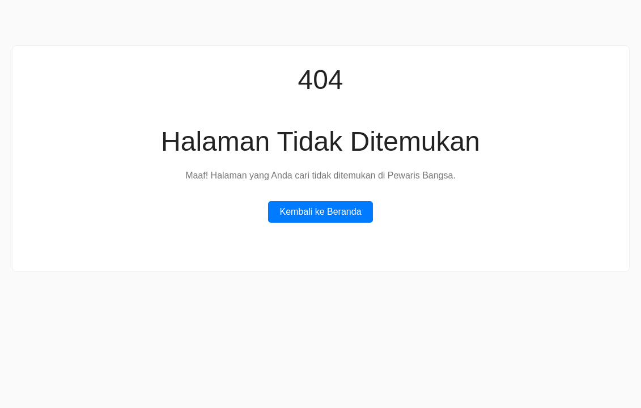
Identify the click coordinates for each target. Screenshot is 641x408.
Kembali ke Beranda (320, 211)
